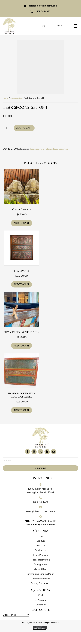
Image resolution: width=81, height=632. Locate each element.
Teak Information (40, 559)
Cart (40, 595)
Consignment (41, 564)
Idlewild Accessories (56, 148)
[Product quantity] (7, 128)
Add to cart (24, 127)
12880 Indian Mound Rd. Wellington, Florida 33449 (40, 490)
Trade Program (41, 554)
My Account (40, 599)
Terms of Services (40, 578)
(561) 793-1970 (43, 11)
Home (5, 97)
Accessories (16, 97)
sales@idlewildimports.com (43, 5)
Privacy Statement (40, 583)
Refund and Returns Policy (40, 573)
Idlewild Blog (40, 569)
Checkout (40, 604)
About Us (40, 545)
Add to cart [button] (21, 222)
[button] (27, 451)
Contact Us (40, 550)
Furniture (40, 540)
